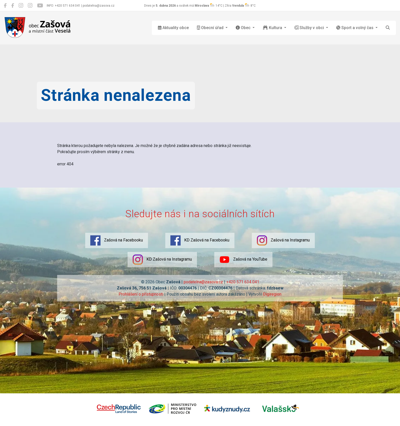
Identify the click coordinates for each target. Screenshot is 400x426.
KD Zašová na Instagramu (162, 259)
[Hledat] (388, 28)
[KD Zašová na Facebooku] (12, 6)
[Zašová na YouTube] (40, 6)
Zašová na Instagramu (283, 240)
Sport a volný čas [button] (355, 27)
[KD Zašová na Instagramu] (30, 6)
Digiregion (272, 294)
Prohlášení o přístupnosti (141, 294)
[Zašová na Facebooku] (5, 6)
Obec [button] (244, 27)
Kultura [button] (273, 27)
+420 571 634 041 (242, 281)
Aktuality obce (173, 27)
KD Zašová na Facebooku (199, 240)
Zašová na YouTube (243, 259)
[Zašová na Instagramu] (21, 6)
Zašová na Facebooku (116, 240)
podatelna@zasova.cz (203, 281)
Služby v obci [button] (309, 27)
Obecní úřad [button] (210, 27)
